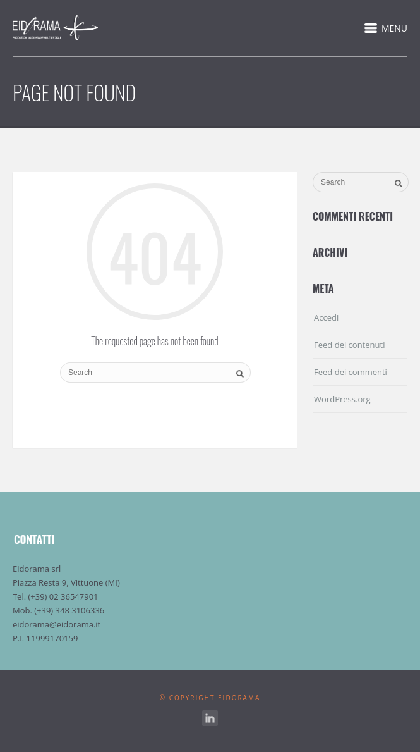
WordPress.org (342, 399)
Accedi (326, 317)
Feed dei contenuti (349, 344)
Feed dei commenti (350, 372)
